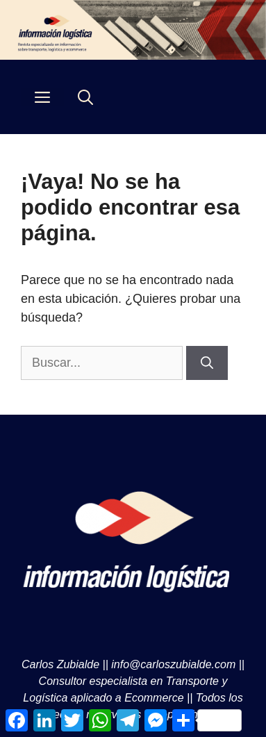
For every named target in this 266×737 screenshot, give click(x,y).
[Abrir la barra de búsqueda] (85, 97)
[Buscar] (207, 363)
